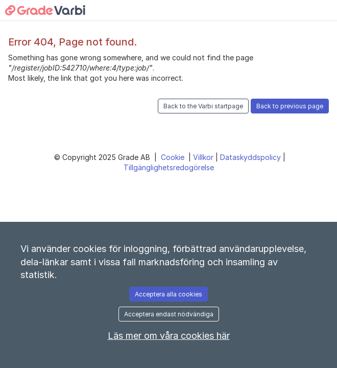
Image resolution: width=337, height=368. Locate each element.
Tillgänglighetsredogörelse (169, 167)
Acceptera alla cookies (168, 294)
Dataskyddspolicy (251, 157)
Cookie (173, 157)
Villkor (204, 157)
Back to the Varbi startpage (203, 106)
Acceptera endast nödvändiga (168, 314)
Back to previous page (289, 106)
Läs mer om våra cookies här (169, 335)
